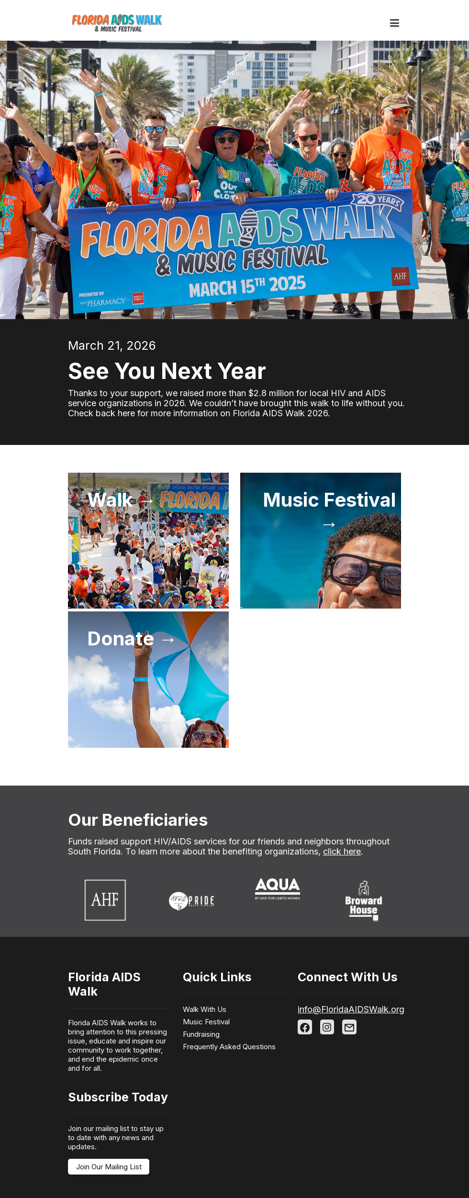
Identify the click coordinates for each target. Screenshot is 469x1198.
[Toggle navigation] (394, 23)
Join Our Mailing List (109, 1166)
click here (342, 851)
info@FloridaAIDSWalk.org (351, 1009)
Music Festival (206, 1021)
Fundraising (201, 1034)
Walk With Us (204, 1009)
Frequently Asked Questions (229, 1046)
